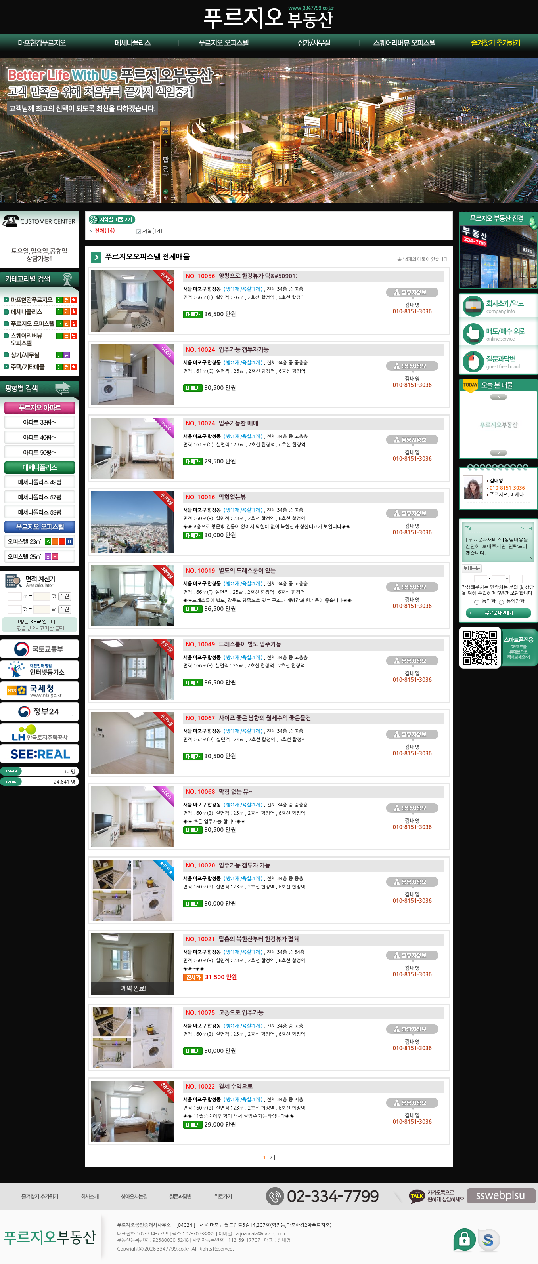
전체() (102, 230)
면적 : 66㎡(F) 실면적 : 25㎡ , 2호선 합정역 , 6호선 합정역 (243, 592)
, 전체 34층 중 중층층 (245, 362)
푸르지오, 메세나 (507, 494)
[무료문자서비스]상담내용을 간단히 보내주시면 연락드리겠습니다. (498, 548)
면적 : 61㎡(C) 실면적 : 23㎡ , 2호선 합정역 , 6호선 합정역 (244, 371)
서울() (149, 231)
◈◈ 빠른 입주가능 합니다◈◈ (214, 821)
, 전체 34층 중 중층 (243, 878)
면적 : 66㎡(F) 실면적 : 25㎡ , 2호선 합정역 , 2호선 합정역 (243, 665)
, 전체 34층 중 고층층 (245, 436)
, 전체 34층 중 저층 (243, 1099)
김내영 (496, 481)
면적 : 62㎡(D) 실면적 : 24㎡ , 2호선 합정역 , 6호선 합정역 (244, 739)
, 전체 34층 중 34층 (243, 952)
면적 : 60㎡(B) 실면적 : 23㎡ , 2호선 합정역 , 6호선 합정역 (244, 518)
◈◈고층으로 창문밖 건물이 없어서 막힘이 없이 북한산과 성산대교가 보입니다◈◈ (266, 526)
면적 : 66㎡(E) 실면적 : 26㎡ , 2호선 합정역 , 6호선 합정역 (244, 297)
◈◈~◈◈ (193, 969)
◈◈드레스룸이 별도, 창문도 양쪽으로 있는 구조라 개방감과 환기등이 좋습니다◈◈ (267, 600)
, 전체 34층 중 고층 (243, 289)
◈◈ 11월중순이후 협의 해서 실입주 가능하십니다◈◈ (238, 1116)
